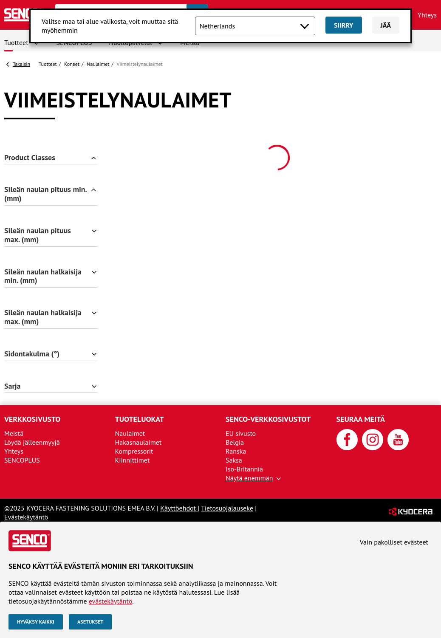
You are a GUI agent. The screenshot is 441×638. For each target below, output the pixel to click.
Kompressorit (134, 451)
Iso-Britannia (244, 469)
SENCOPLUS (22, 460)
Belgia (235, 442)
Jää (386, 25)
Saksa (234, 460)
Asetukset (90, 621)
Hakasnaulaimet (138, 442)
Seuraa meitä (360, 419)
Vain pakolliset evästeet (394, 542)
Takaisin (21, 64)
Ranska (236, 451)
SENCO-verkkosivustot (268, 419)
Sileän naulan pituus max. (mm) (37, 235)
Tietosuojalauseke (227, 508)
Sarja (12, 386)
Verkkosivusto (32, 419)
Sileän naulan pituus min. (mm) (45, 194)
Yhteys (427, 15)
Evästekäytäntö (26, 517)
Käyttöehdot (179, 508)
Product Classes (29, 157)
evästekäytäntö (110, 601)
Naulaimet (98, 64)
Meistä (13, 433)
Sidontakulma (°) (31, 354)
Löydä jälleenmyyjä (32, 442)
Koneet (71, 64)
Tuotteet (16, 42)
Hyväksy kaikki (35, 621)
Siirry (343, 25)
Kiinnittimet (132, 460)
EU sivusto (241, 433)
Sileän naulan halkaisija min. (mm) (43, 276)
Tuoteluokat (139, 419)
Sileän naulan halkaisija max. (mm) (43, 317)
